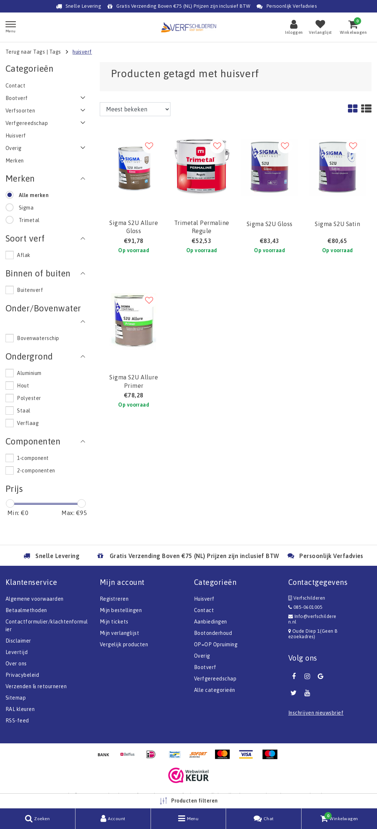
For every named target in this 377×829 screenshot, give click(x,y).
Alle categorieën (214, 690)
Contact (204, 610)
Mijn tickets (114, 622)
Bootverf (205, 667)
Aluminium (29, 373)
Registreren (114, 599)
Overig (202, 656)
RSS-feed (17, 720)
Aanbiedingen (210, 622)
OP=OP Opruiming (215, 644)
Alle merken (34, 195)
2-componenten (36, 471)
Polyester (29, 398)
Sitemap (16, 698)
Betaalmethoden (26, 610)
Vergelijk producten (124, 644)
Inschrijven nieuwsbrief (315, 713)
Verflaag (28, 423)
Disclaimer (18, 641)
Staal (23, 411)
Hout (23, 386)
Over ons (16, 664)
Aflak (23, 255)
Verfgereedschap (215, 679)
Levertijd (17, 652)
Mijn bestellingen (121, 610)
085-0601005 (305, 607)
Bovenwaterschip (38, 338)
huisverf (82, 52)
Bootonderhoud (213, 633)
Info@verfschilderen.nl (312, 619)
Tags (55, 52)
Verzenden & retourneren (36, 686)
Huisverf (204, 599)
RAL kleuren (20, 709)
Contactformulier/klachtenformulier (47, 625)
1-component (33, 458)
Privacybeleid (22, 675)
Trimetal (29, 220)
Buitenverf (30, 290)
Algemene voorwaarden (35, 599)
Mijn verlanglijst (119, 633)
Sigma (26, 208)
